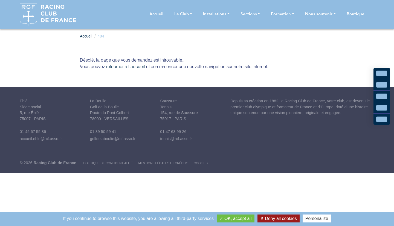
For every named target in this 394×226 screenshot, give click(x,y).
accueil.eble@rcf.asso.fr (41, 139)
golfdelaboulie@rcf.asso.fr (113, 139)
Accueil (86, 36)
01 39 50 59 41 (103, 131)
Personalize (316, 218)
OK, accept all (235, 218)
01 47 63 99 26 (173, 131)
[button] (183, 14)
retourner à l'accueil (125, 66)
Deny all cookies (278, 218)
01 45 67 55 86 (33, 131)
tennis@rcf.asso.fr (176, 139)
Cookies (201, 163)
